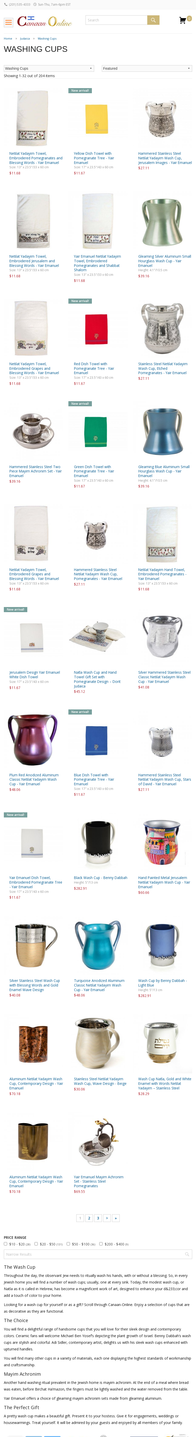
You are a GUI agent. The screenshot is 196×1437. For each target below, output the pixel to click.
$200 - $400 (116, 1244)
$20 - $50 (51, 1244)
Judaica (25, 38)
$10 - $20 (19, 1244)
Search (153, 20)
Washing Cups (47, 38)
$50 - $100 (83, 1244)
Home (8, 38)
